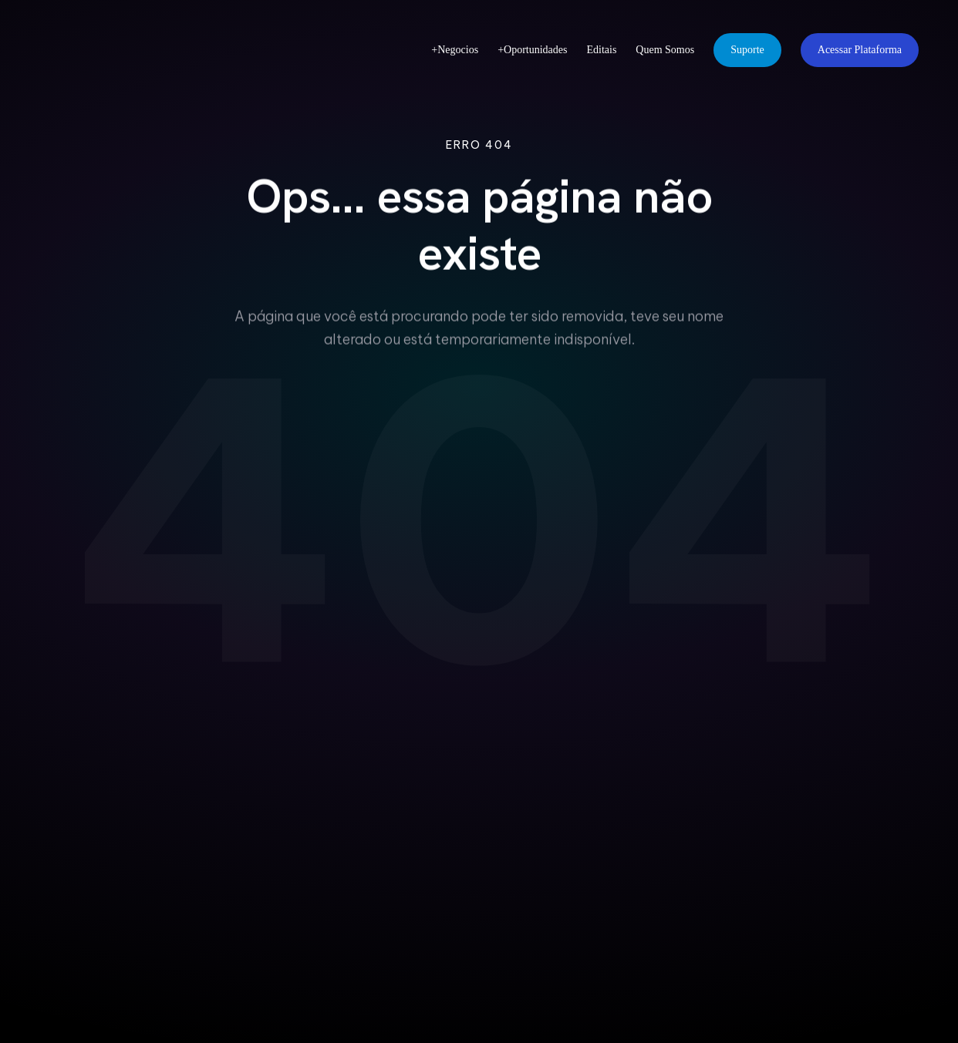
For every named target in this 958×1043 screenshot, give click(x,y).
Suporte (747, 50)
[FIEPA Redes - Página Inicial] (114, 50)
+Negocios (454, 50)
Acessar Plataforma (860, 50)
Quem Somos (665, 50)
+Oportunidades (532, 50)
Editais (601, 50)
